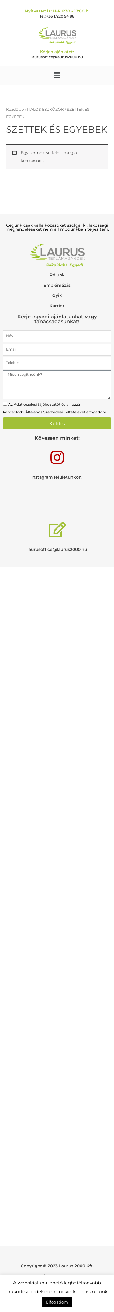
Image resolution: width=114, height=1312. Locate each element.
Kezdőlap (15, 109)
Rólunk (57, 275)
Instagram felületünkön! (57, 477)
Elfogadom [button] (57, 1302)
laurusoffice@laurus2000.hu (57, 57)
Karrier (57, 305)
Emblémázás (57, 285)
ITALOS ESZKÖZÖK (45, 109)
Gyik (57, 295)
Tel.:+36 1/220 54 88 (57, 16)
